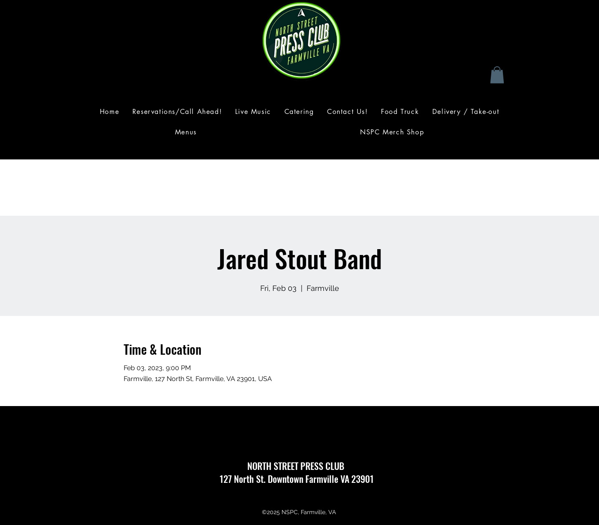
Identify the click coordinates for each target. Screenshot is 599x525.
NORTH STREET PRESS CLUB (296, 465)
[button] (497, 74)
